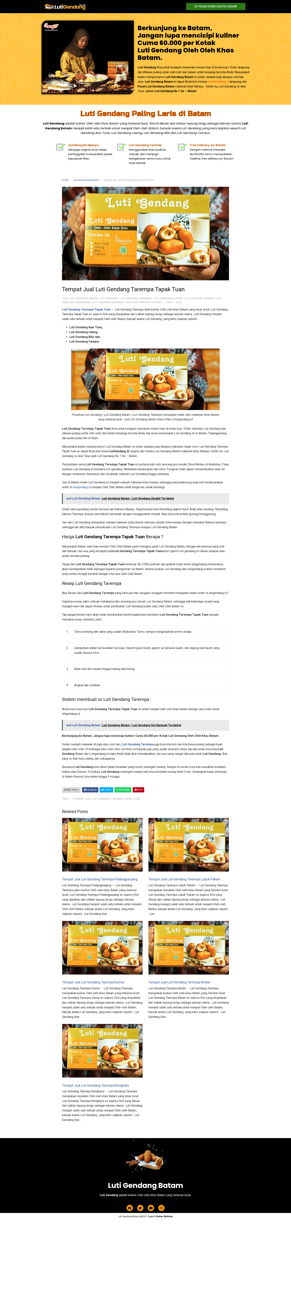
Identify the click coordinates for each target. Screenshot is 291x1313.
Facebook (90, 790)
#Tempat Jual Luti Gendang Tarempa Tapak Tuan (106, 798)
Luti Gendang (108, 298)
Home (65, 180)
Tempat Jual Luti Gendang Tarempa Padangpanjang (99, 879)
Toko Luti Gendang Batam (143, 302)
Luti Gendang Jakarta (199, 298)
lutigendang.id (82, 487)
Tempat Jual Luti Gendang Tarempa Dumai (93, 982)
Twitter (106, 790)
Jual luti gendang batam (86, 180)
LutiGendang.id (218, 81)
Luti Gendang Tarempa (108, 302)
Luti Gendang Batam (168, 298)
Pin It (138, 790)
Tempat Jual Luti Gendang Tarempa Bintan (179, 982)
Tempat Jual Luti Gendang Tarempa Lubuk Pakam (184, 879)
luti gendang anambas (136, 298)
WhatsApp (123, 790)
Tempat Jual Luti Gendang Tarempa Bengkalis (95, 1085)
